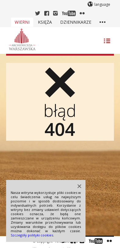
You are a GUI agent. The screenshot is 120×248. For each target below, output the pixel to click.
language (102, 4)
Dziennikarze (75, 22)
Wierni (22, 22)
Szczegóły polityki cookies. (32, 235)
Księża (45, 22)
